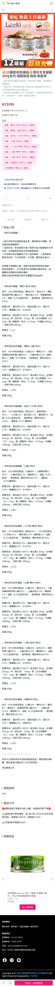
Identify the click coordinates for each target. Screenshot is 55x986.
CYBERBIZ (33, 975)
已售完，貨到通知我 (34, 983)
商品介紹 (10, 219)
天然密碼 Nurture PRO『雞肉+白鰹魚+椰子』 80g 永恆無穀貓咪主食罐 (27, 894)
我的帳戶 (14, 926)
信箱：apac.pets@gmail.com (15, 945)
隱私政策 (34, 926)
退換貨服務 (24, 926)
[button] (51, 879)
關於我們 (5, 926)
